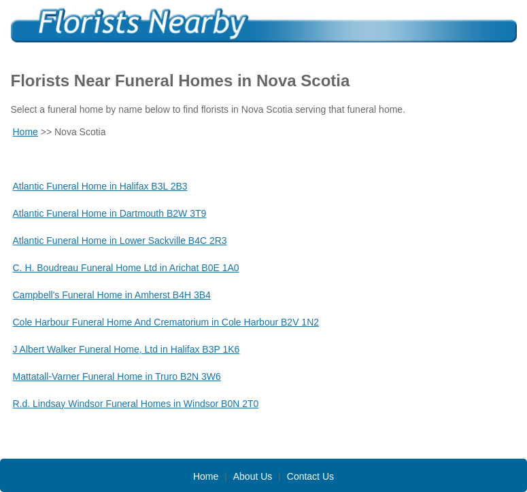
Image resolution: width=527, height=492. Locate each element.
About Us (253, 476)
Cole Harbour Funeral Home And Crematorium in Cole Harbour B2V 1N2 (166, 322)
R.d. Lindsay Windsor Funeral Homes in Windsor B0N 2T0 (136, 403)
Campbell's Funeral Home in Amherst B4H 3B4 (112, 294)
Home (25, 131)
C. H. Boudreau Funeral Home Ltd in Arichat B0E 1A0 (126, 267)
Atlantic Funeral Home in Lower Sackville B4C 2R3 (120, 240)
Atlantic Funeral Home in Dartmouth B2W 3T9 (110, 213)
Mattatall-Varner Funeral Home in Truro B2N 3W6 (117, 376)
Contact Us (310, 476)
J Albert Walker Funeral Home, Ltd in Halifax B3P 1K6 (126, 349)
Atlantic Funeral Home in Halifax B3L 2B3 (100, 186)
